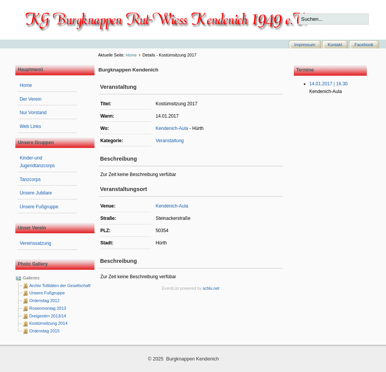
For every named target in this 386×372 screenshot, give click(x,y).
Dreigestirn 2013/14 (47, 316)
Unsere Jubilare (36, 193)
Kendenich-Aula (172, 128)
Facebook (364, 44)
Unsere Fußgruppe (39, 206)
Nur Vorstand (33, 112)
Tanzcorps (30, 179)
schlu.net (211, 288)
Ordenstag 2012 (44, 300)
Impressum (304, 44)
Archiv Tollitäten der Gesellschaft (59, 285)
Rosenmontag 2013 (47, 308)
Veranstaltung (170, 140)
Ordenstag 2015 (44, 331)
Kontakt (335, 44)
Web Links (30, 126)
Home (131, 55)
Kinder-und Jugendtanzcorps (37, 161)
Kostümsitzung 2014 (48, 323)
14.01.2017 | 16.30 (328, 83)
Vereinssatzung (35, 243)
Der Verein (30, 99)
